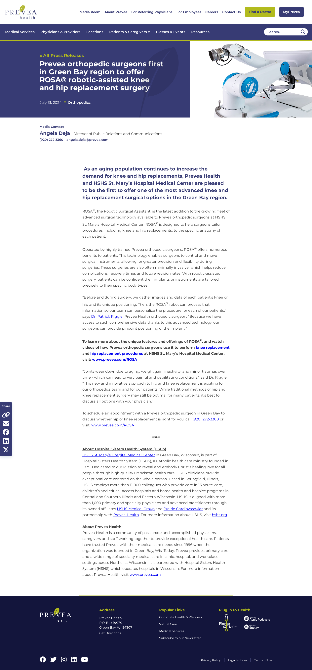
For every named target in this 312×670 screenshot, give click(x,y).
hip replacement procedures (116, 353)
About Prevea (115, 12)
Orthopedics (79, 102)
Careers (211, 12)
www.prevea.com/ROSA (114, 359)
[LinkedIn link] (74, 661)
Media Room (90, 12)
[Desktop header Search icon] (303, 31)
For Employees (188, 12)
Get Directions (110, 633)
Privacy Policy (211, 660)
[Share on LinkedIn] (6, 441)
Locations (94, 32)
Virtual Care (168, 624)
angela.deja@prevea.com (87, 140)
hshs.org (219, 515)
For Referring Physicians (152, 12)
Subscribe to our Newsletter (180, 638)
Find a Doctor (260, 12)
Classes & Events (170, 32)
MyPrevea (291, 12)
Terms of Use (263, 660)
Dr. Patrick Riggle (107, 316)
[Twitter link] (53, 661)
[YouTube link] (84, 661)
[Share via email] (6, 423)
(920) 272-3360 (51, 140)
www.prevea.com (145, 574)
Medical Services (20, 32)
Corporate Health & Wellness (180, 617)
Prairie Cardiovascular (183, 509)
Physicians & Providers (60, 32)
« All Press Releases (62, 55)
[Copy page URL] (6, 414)
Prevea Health (126, 515)
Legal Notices (237, 660)
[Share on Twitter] (6, 449)
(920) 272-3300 (206, 419)
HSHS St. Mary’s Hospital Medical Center (118, 455)
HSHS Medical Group (136, 509)
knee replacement (213, 347)
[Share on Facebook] (6, 432)
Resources (200, 32)
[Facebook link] (43, 661)
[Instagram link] (64, 661)
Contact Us (231, 12)
